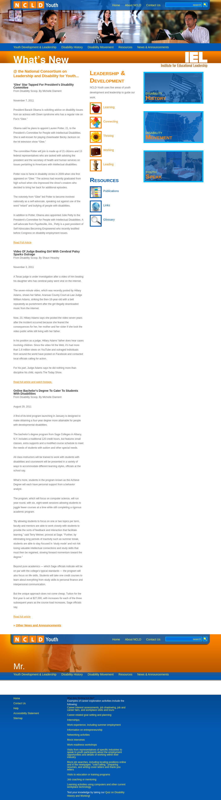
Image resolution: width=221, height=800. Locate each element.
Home (116, 5)
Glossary (109, 219)
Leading (108, 164)
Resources (125, 47)
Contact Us (153, 5)
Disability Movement (101, 47)
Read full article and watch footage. (32, 382)
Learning (109, 107)
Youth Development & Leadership (34, 47)
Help (16, 708)
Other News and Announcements (38, 625)
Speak (154, 175)
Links (106, 205)
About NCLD (133, 5)
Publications (111, 191)
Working (108, 150)
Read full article (22, 616)
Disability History (72, 47)
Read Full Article (22, 242)
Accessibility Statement (26, 713)
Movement (159, 136)
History (156, 96)
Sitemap (18, 718)
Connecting (110, 121)
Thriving (108, 135)
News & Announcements (153, 47)
